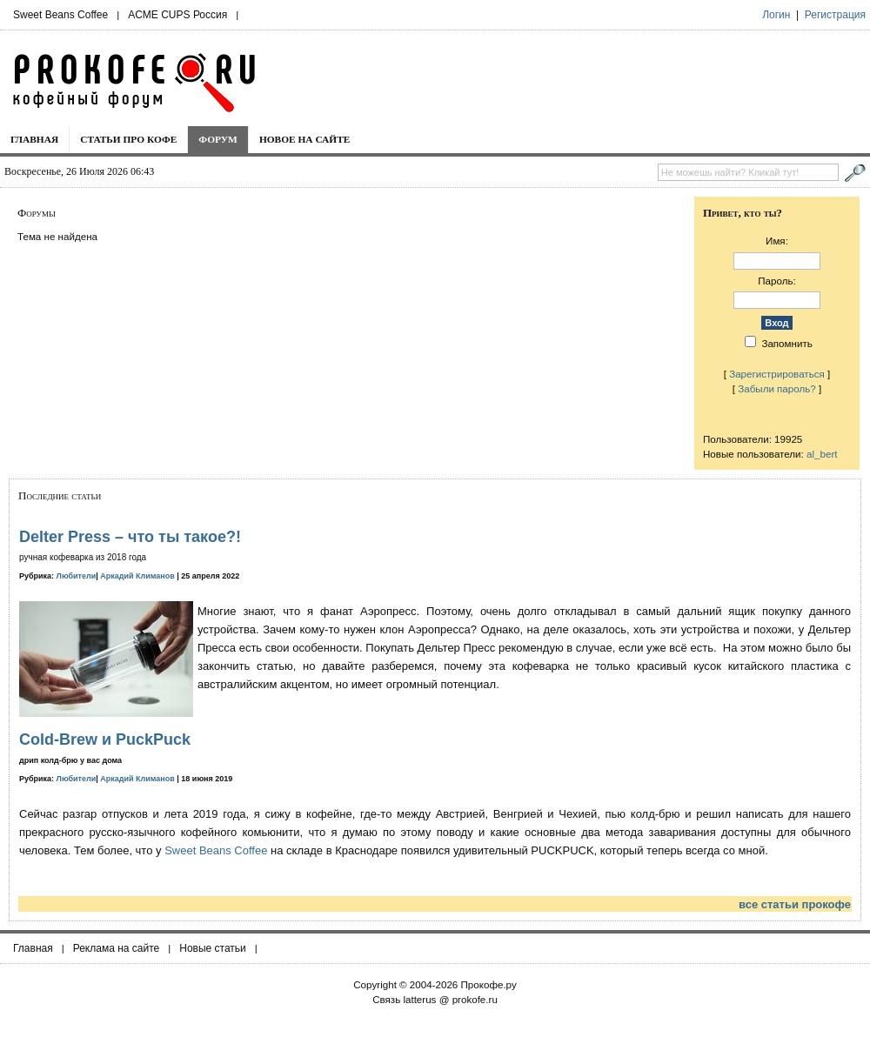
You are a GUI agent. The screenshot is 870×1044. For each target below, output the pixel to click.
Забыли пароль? (777, 388)
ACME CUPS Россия (177, 15)
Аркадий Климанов (137, 576)
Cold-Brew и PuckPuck (105, 739)
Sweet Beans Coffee (60, 15)
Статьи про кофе (128, 139)
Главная (34, 139)
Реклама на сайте (116, 948)
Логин (776, 15)
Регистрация (835, 15)
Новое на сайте (305, 139)
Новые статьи (212, 948)
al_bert (821, 453)
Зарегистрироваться (777, 373)
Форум (218, 139)
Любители (77, 576)
